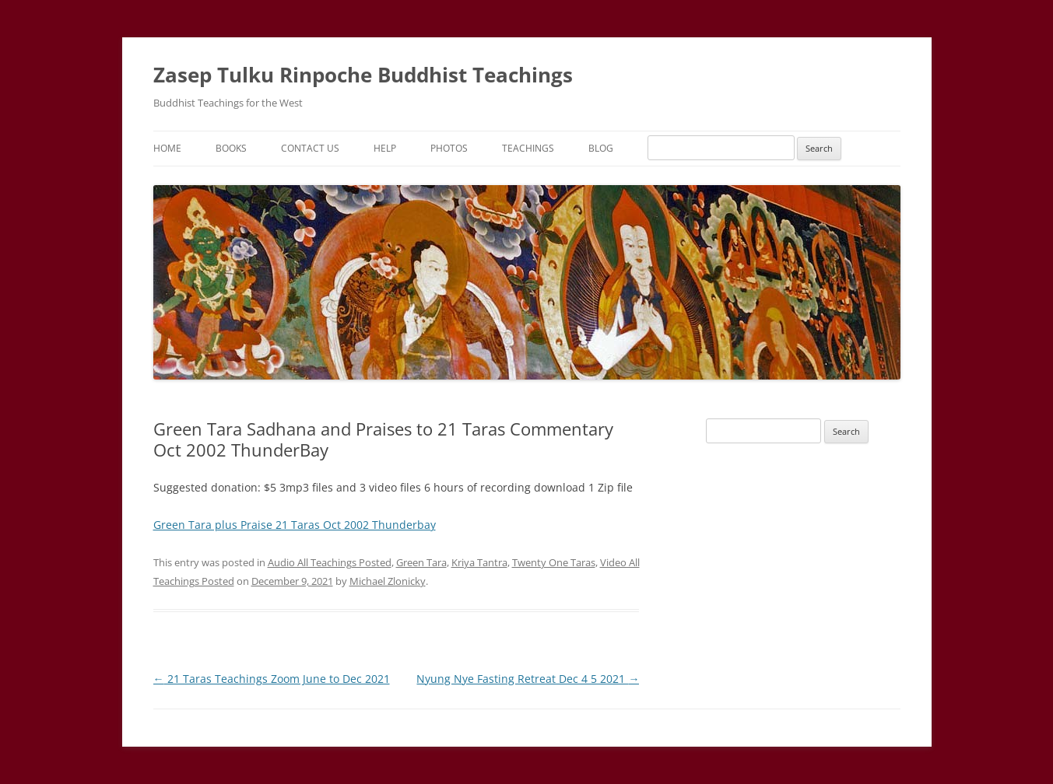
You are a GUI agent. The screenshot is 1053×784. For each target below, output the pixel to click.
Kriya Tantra (479, 562)
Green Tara (421, 562)
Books (231, 148)
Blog (600, 148)
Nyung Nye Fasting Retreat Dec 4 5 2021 (527, 678)
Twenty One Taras (553, 562)
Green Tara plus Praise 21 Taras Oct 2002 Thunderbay (294, 524)
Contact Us (310, 148)
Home (167, 148)
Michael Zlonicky (387, 581)
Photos (449, 148)
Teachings (528, 148)
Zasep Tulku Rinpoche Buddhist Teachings (363, 75)
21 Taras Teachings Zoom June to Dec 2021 (271, 678)
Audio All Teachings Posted (329, 562)
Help (385, 148)
